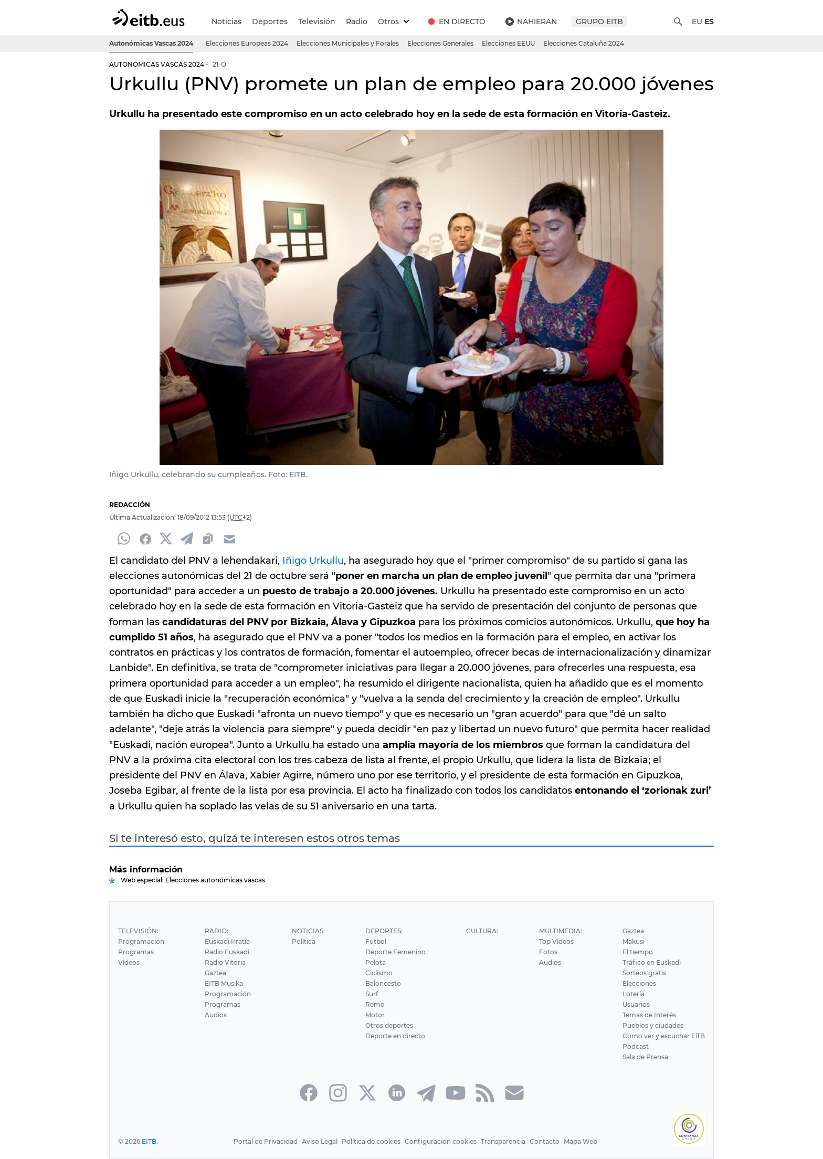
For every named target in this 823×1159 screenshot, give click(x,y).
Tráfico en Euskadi (652, 962)
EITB (149, 1141)
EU (696, 21)
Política (302, 941)
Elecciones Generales (441, 43)
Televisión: (137, 931)
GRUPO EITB (598, 21)
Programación (140, 941)
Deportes (269, 21)
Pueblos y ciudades (654, 1025)
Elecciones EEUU (509, 43)
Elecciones (640, 983)
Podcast (636, 1046)
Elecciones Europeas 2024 (249, 43)
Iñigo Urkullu (309, 560)
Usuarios (637, 1004)
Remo (373, 1004)
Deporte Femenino (394, 952)
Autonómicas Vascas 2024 (152, 43)
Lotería (634, 994)
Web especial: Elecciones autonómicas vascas (192, 880)
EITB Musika (224, 983)
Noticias (227, 21)
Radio (355, 21)
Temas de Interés (650, 1015)
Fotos (547, 952)
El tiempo (639, 952)
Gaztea (215, 973)
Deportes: (382, 931)
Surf (370, 994)
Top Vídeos (556, 941)
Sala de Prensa (647, 1057)
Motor (373, 1015)
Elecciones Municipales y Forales (349, 43)
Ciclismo (377, 973)
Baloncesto (381, 983)
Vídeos (128, 962)
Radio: (216, 931)
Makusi (635, 941)
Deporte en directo (394, 1036)
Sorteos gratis (645, 973)
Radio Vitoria (225, 962)
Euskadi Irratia (227, 941)
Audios (215, 1015)
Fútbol (374, 941)
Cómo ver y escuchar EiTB (664, 1036)
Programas (135, 952)
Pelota (374, 962)
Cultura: (481, 931)
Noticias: (307, 931)
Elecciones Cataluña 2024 (585, 43)
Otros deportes (388, 1025)
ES (709, 21)
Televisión (315, 21)
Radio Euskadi (227, 952)
